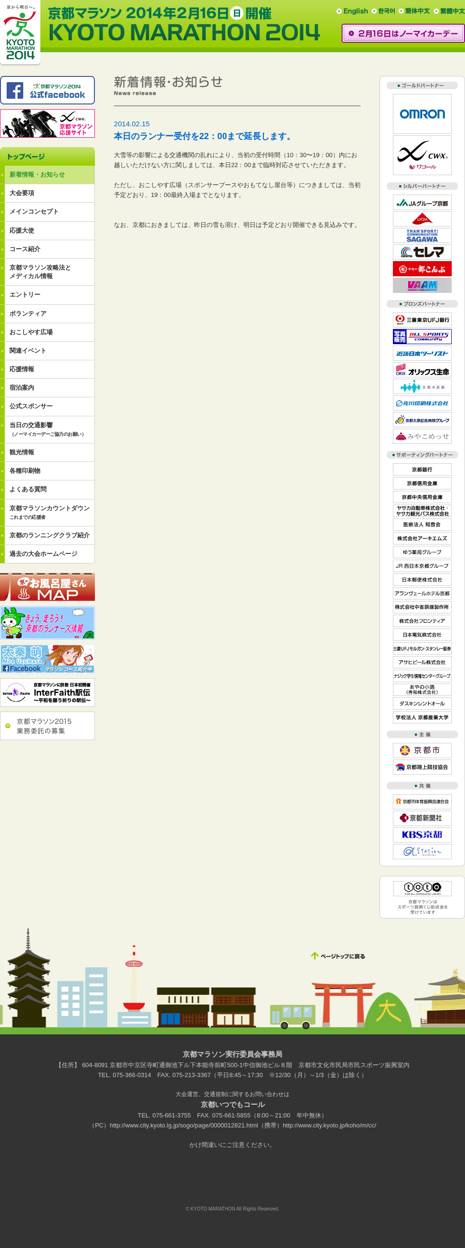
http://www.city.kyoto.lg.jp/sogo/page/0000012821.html (184, 1125)
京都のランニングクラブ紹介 (49, 535)
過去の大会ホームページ (43, 553)
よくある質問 (27, 489)
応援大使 (21, 230)
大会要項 (21, 193)
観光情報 (21, 452)
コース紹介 (24, 249)
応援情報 (21, 369)
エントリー (24, 294)
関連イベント (27, 350)
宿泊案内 (21, 387)
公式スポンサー (31, 406)
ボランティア (27, 313)
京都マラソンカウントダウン (49, 512)
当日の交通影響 (47, 429)
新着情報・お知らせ (37, 174)
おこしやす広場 (31, 332)
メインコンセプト (34, 211)
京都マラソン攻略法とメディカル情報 (40, 272)
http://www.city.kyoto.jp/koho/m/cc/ (329, 1125)
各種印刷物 (24, 470)
